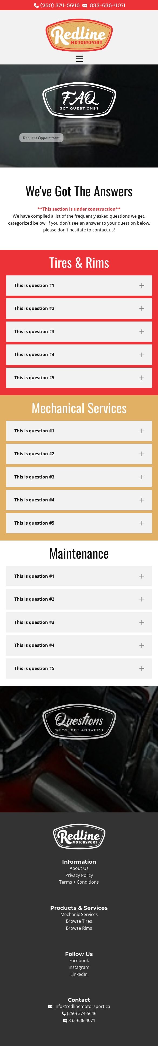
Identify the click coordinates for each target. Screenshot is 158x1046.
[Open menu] (79, 58)
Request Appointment (19, 137)
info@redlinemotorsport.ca (81, 1006)
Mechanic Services (79, 914)
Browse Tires (79, 921)
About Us (79, 868)
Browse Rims (79, 928)
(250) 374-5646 (61, 5)
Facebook (79, 960)
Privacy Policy (79, 875)
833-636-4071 (107, 5)
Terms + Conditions (79, 882)
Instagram (79, 967)
